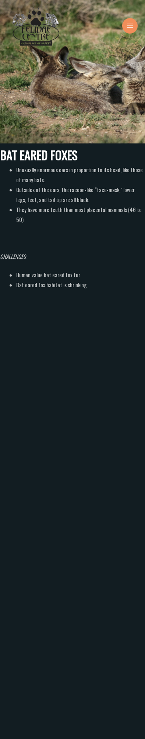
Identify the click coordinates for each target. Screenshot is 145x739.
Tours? (21, 570)
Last (80, 499)
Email (11, 516)
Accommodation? (32, 560)
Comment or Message (27, 607)
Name (11, 474)
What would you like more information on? (48, 550)
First (8, 499)
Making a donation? (34, 590)
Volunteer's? (26, 580)
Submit (23, 713)
